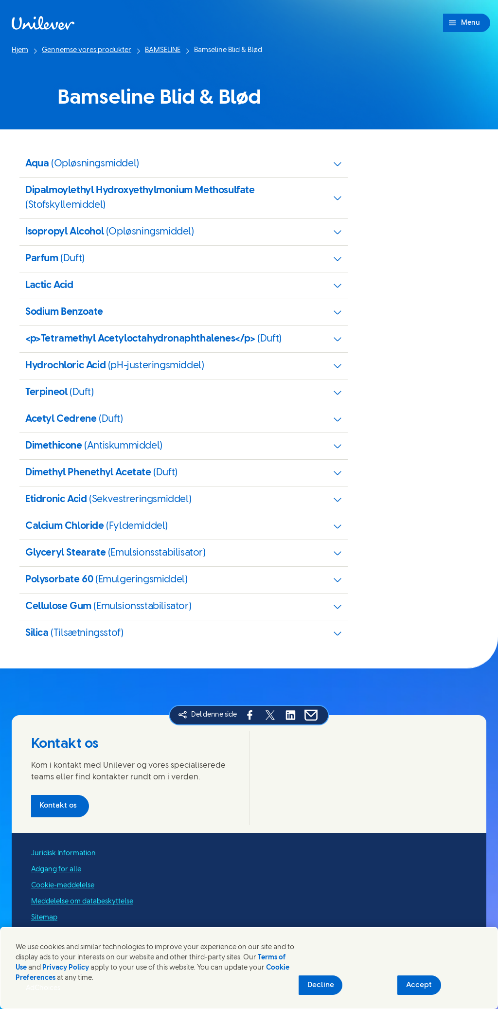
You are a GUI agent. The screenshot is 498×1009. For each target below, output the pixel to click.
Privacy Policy (65, 968)
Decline (320, 985)
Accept (419, 985)
